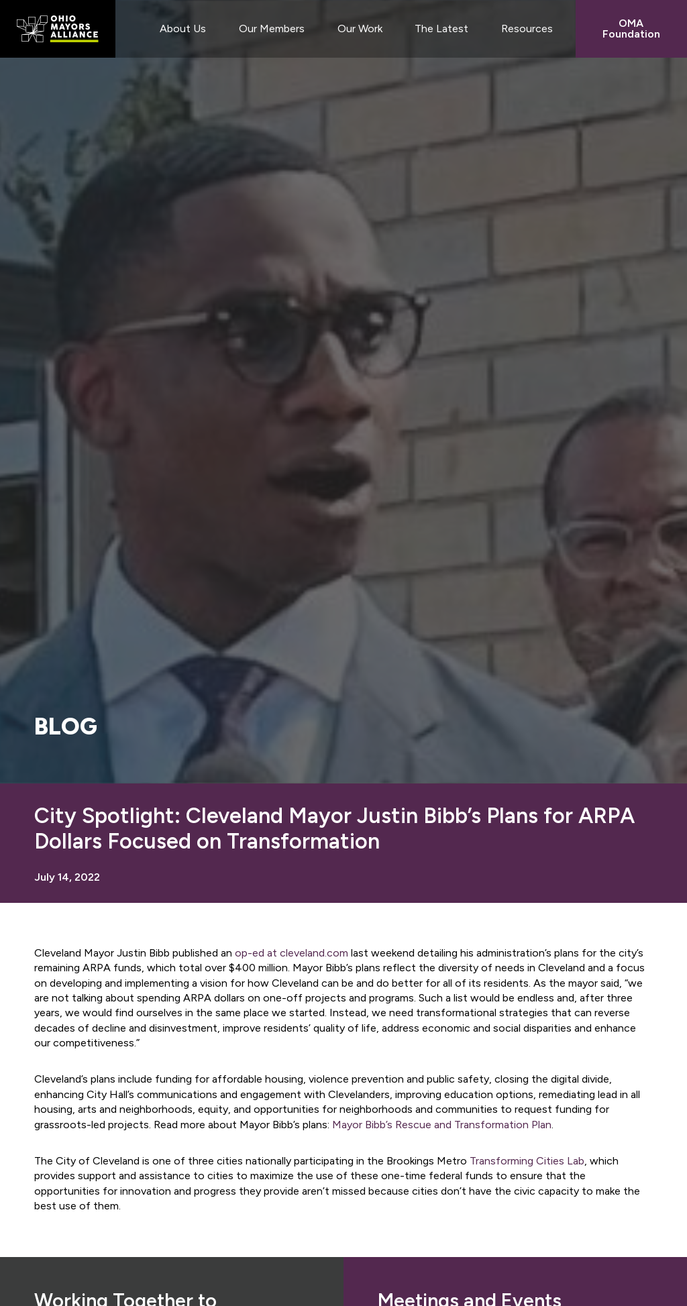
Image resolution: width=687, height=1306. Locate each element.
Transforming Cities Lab (527, 1160)
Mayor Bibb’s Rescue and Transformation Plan (441, 1124)
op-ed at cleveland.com (291, 952)
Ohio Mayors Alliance (57, 29)
